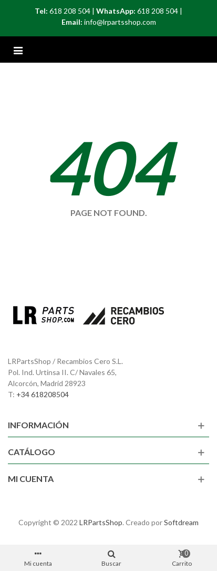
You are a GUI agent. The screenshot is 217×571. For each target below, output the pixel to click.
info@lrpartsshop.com (120, 21)
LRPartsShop (100, 522)
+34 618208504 (42, 394)
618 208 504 (69, 10)
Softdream (181, 522)
